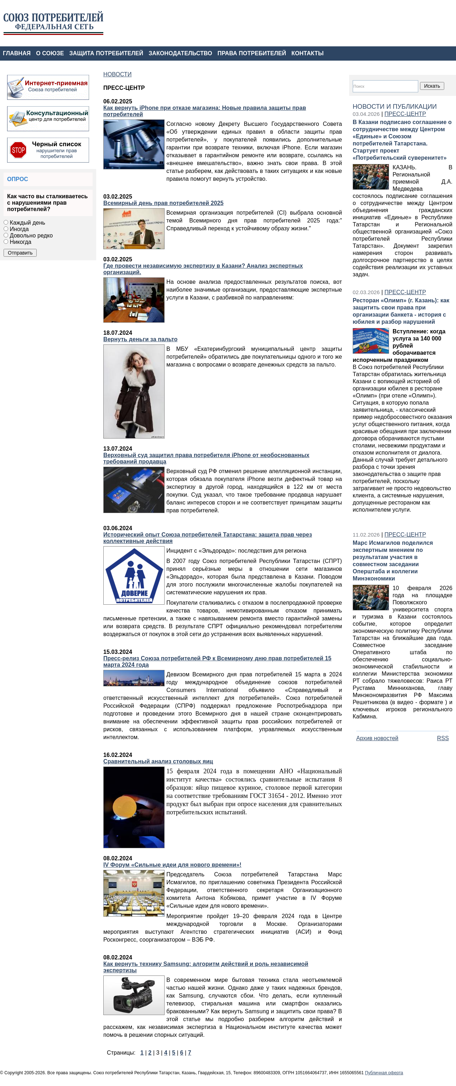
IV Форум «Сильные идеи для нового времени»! (172, 865)
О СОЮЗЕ (50, 53)
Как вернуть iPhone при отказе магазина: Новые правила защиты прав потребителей (204, 111)
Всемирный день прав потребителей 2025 (163, 203)
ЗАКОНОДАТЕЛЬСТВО (180, 53)
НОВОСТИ (117, 74)
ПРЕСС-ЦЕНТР (405, 114)
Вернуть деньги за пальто (140, 339)
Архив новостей (377, 738)
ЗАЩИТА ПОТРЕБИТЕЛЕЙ (106, 53)
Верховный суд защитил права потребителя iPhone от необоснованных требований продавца (206, 458)
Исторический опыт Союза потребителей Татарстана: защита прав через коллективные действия (207, 538)
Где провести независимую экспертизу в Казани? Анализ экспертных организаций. (203, 269)
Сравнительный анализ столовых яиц (158, 761)
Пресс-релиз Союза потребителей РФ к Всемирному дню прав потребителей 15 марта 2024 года (217, 661)
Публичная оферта (384, 1072)
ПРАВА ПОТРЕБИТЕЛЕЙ (252, 53)
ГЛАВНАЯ (17, 53)
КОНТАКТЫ (307, 53)
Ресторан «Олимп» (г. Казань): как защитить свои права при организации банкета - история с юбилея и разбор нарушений (401, 311)
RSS (443, 738)
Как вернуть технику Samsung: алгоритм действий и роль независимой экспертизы (205, 967)
